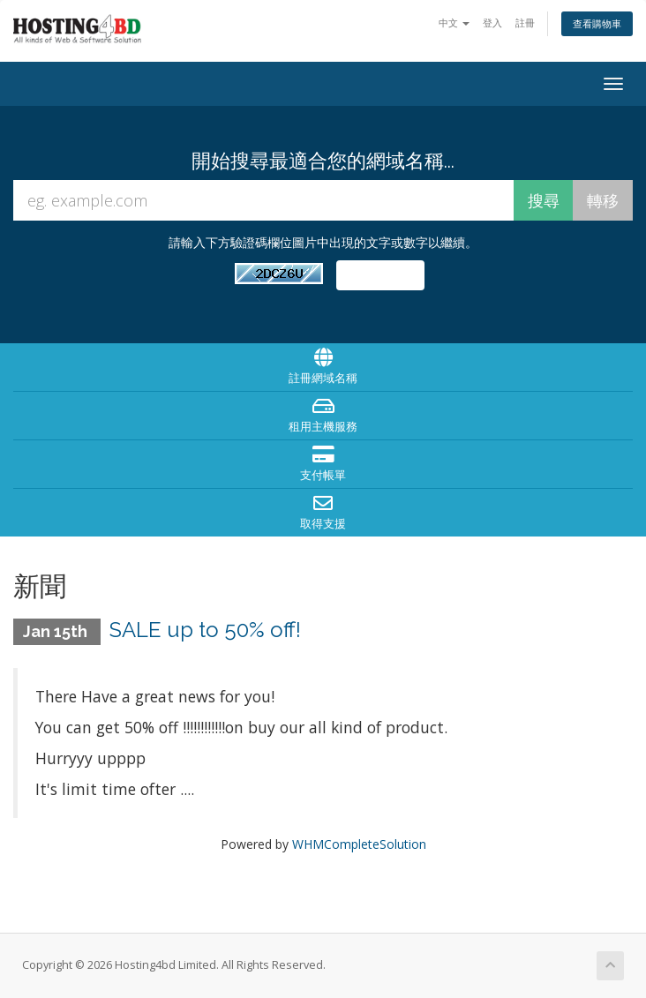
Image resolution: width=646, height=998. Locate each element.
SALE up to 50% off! (205, 629)
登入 (492, 22)
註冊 (525, 22)
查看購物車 (597, 23)
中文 (454, 22)
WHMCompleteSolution (359, 844)
